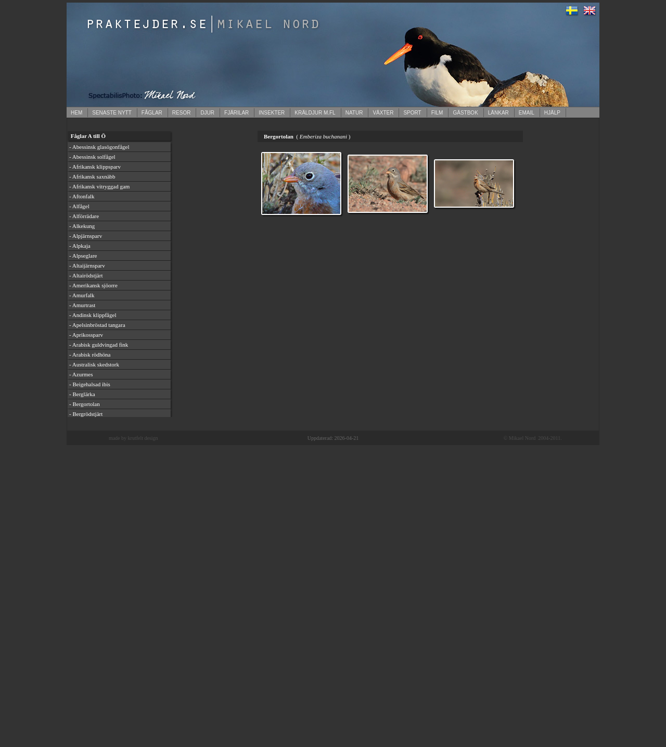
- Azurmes (81, 374)
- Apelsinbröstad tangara (97, 325)
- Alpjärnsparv (85, 236)
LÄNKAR (498, 113)
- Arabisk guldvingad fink (98, 344)
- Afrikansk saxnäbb (92, 176)
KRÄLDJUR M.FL (314, 113)
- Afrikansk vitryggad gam (99, 186)
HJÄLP (552, 113)
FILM (437, 113)
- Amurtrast (82, 305)
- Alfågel (79, 206)
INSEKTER (272, 113)
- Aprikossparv (86, 335)
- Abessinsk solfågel (92, 157)
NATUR (354, 113)
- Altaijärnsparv (87, 265)
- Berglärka (82, 394)
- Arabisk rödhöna (89, 354)
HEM (76, 113)
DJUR (207, 113)
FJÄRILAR (236, 113)
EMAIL (526, 113)
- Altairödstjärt (86, 275)
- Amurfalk (82, 295)
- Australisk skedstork (94, 364)
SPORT (412, 113)
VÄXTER (383, 113)
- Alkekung (82, 226)
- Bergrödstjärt (86, 414)
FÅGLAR (152, 113)
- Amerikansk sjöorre (93, 285)
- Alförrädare (84, 216)
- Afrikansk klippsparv (95, 166)
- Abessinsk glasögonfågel (99, 147)
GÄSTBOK (465, 113)
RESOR (181, 113)
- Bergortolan (84, 404)
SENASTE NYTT (112, 113)
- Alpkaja (80, 246)
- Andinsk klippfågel (92, 315)
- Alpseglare (83, 255)
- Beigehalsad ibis (89, 384)
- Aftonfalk (82, 196)
